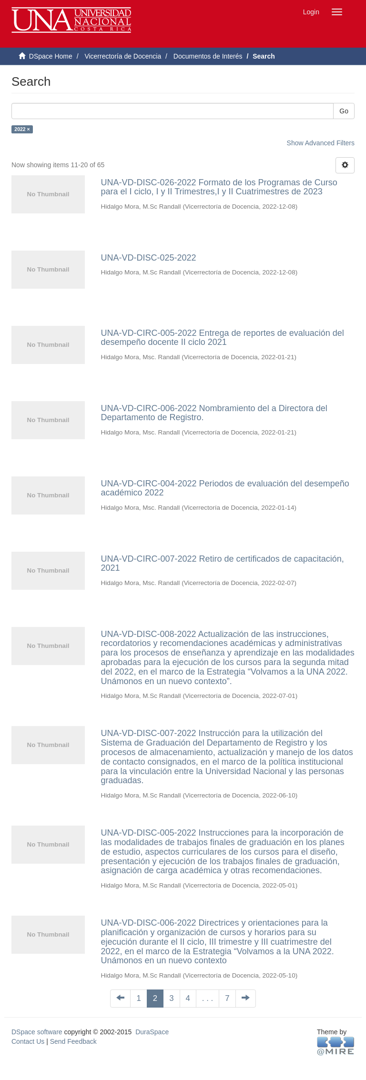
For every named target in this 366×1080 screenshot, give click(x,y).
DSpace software (36, 1032)
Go (343, 111)
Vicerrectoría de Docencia (122, 56)
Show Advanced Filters (321, 143)
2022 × (22, 129)
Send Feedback (73, 1041)
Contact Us (27, 1041)
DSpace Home (50, 56)
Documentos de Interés (208, 56)
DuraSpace (152, 1032)
